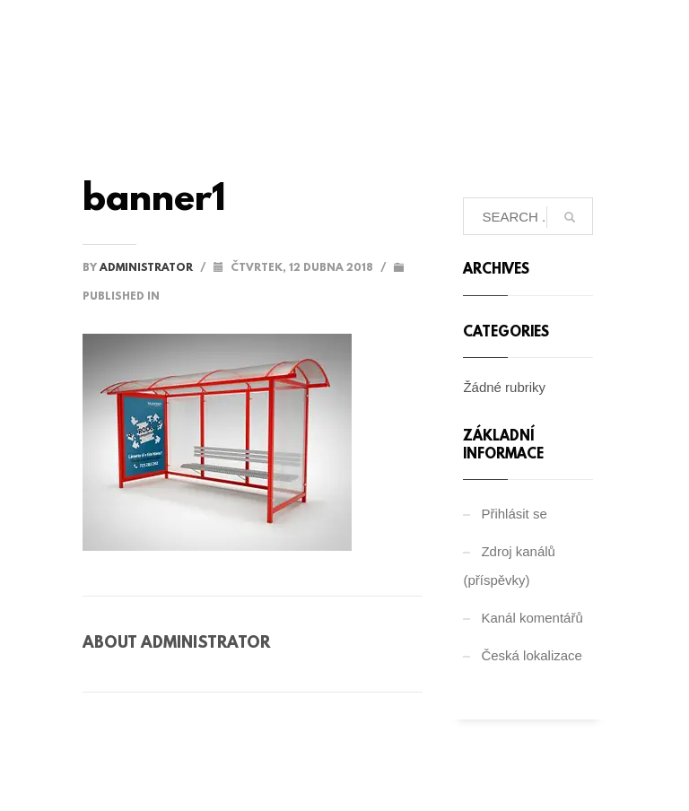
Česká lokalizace (531, 655)
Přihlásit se (513, 513)
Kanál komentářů (531, 617)
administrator (148, 268)
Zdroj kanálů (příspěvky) (509, 566)
